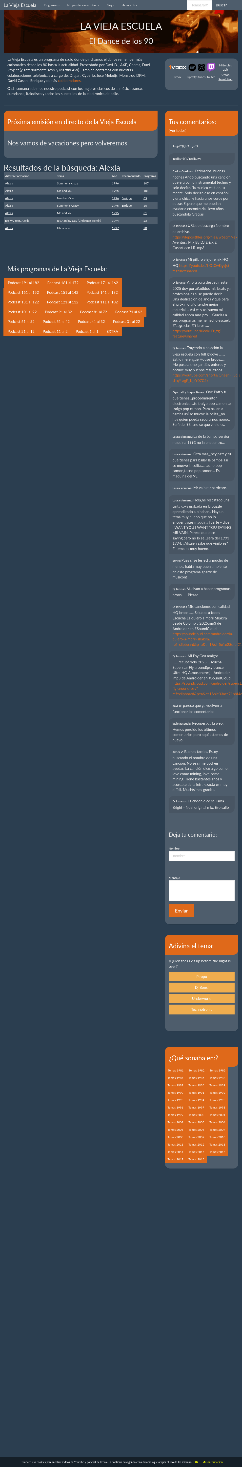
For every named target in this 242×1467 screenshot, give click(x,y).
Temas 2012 (196, 1144)
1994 (115, 220)
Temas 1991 (196, 1092)
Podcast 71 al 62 (128, 312)
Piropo (201, 976)
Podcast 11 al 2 (55, 331)
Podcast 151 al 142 (62, 292)
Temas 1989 (217, 1085)
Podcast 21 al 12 (21, 331)
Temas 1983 (217, 1070)
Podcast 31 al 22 (126, 321)
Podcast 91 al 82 (58, 312)
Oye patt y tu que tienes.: (189, 392)
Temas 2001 (217, 1115)
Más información (212, 1462)
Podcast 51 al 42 (56, 321)
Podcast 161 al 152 (23, 292)
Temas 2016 (217, 1152)
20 (145, 228)
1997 (115, 228)
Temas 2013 (217, 1144)
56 (145, 205)
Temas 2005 (175, 1129)
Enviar (181, 910)
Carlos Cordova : (183, 171)
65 (145, 198)
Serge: (176, 560)
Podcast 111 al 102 (102, 302)
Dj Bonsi (201, 987)
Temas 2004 (217, 1122)
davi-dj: (177, 706)
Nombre (174, 848)
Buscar (221, 5)
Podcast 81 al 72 (93, 312)
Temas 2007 (217, 1129)
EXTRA (112, 331)
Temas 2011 (175, 1144)
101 (146, 191)
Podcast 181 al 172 (63, 282)
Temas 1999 (175, 1115)
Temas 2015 (196, 1152)
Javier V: (178, 752)
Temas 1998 (217, 1107)
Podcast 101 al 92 (22, 312)
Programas (52, 5)
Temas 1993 (175, 1100)
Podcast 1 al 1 (87, 331)
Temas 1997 (196, 1107)
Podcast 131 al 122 (23, 302)
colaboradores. (69, 80)
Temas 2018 (196, 1159)
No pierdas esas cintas (83, 5)
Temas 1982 (196, 1070)
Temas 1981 (175, 1070)
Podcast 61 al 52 (21, 321)
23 (145, 220)
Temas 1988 (196, 1085)
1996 (115, 183)
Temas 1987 (175, 1085)
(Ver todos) (177, 130)
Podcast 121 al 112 (62, 302)
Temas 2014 (175, 1152)
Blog (111, 5)
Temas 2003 (196, 1122)
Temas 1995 (217, 1100)
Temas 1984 (175, 1078)
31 (145, 213)
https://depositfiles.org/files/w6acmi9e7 (204, 237)
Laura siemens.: (182, 436)
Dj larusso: (179, 282)
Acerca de (130, 5)
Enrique (127, 198)
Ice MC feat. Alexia (17, 220)
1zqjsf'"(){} (186, 146)
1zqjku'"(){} (186, 158)
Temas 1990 (175, 1092)
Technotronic (201, 1009)
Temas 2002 (175, 1122)
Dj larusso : (180, 226)
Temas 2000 (196, 1115)
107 (146, 183)
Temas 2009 (196, 1137)
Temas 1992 (217, 1092)
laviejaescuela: (182, 723)
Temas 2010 (217, 1137)
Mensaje (174, 878)
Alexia (9, 183)
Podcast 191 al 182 (23, 282)
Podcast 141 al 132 (102, 292)
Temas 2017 (175, 1159)
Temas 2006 (196, 1129)
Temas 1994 (196, 1100)
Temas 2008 (175, 1137)
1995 (115, 191)
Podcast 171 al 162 (102, 282)
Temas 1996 (175, 1107)
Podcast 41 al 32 (91, 321)
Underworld (202, 998)
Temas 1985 (196, 1078)
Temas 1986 (217, 1078)
